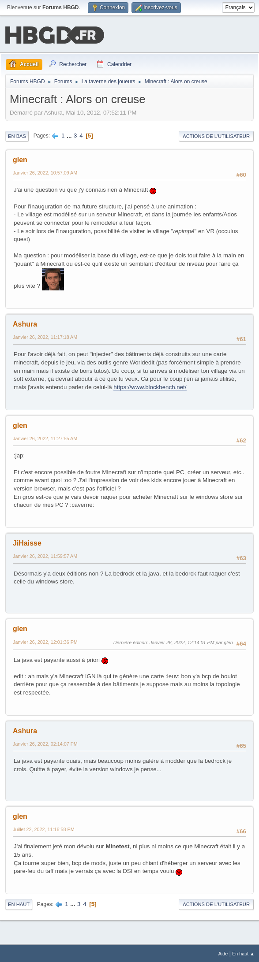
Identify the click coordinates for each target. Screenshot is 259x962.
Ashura (25, 323)
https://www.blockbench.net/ (149, 386)
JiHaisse (27, 542)
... (70, 134)
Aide (223, 952)
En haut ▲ (243, 952)
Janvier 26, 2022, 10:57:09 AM (45, 172)
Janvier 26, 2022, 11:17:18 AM (45, 336)
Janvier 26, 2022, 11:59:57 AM (45, 555)
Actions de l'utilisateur (216, 135)
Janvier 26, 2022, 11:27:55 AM (45, 437)
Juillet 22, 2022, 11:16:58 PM (44, 828)
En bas (17, 135)
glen (20, 159)
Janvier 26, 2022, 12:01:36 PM (45, 641)
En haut (19, 903)
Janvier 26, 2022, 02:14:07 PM (45, 743)
